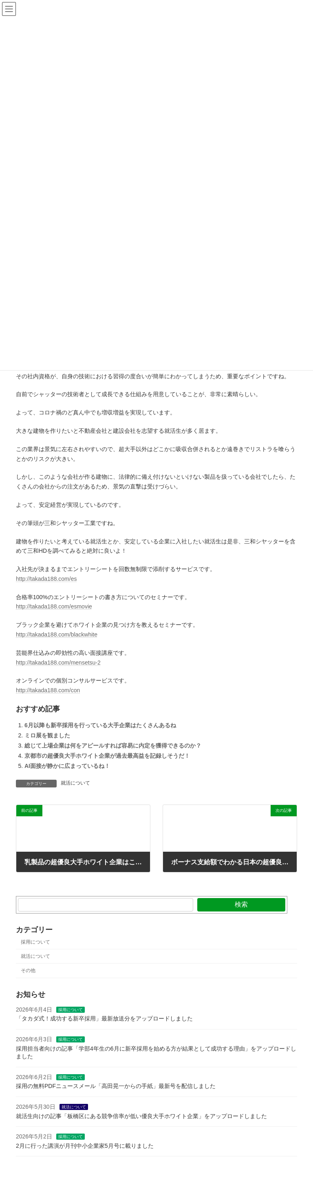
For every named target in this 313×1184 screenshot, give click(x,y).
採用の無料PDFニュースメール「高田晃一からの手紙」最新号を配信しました (116, 1086)
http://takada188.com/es (46, 579)
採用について (35, 942)
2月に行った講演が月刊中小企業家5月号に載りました (85, 1146)
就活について (75, 783)
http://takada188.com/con (48, 690)
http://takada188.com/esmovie (54, 606)
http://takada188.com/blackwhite (56, 634)
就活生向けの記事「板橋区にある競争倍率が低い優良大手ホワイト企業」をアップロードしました (141, 1116)
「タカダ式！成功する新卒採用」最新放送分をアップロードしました (104, 1019)
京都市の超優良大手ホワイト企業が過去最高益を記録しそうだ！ (107, 755)
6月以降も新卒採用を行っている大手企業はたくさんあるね (100, 725)
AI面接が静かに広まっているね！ (67, 766)
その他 (28, 970)
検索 (241, 904)
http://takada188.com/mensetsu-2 (58, 662)
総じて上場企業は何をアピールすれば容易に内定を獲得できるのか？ (112, 745)
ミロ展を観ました (47, 735)
